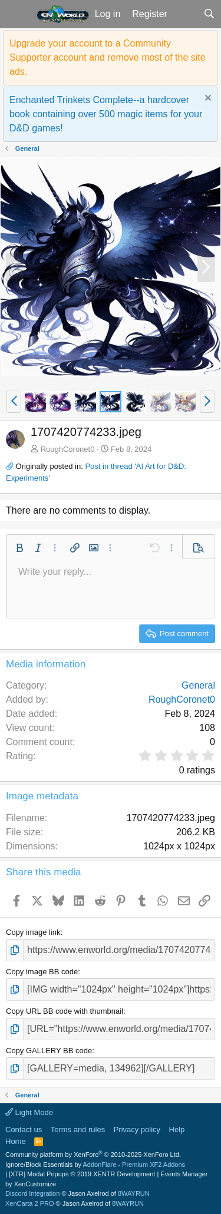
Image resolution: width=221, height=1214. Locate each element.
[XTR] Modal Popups (82, 1173)
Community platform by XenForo (93, 1154)
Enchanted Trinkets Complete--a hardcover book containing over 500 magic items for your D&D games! (105, 114)
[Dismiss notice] (207, 99)
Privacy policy (137, 1129)
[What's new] (185, 14)
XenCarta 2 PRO (29, 1203)
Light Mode (29, 1112)
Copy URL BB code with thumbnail (64, 1011)
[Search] (209, 14)
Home (15, 1141)
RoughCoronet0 (68, 449)
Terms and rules (78, 1129)
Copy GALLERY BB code (49, 1050)
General (198, 685)
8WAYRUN (134, 1193)
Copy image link (33, 932)
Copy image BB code (42, 971)
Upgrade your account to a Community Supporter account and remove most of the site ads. (107, 57)
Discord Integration (32, 1193)
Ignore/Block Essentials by (95, 1164)
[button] (17, 14)
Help (177, 1129)
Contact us (23, 1129)
